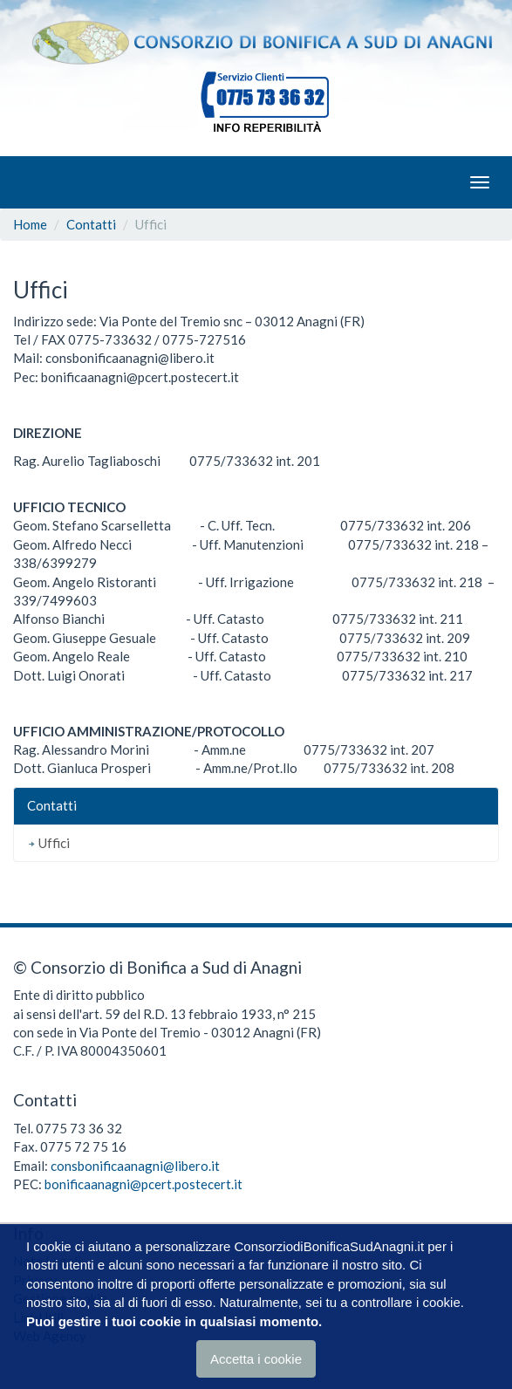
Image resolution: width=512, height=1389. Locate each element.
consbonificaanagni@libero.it (135, 1165)
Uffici (48, 843)
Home (30, 224)
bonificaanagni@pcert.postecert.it (143, 1184)
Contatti (91, 224)
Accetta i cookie (256, 1359)
